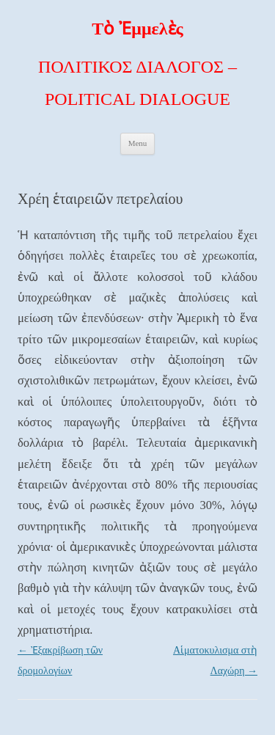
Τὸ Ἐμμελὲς (137, 28)
